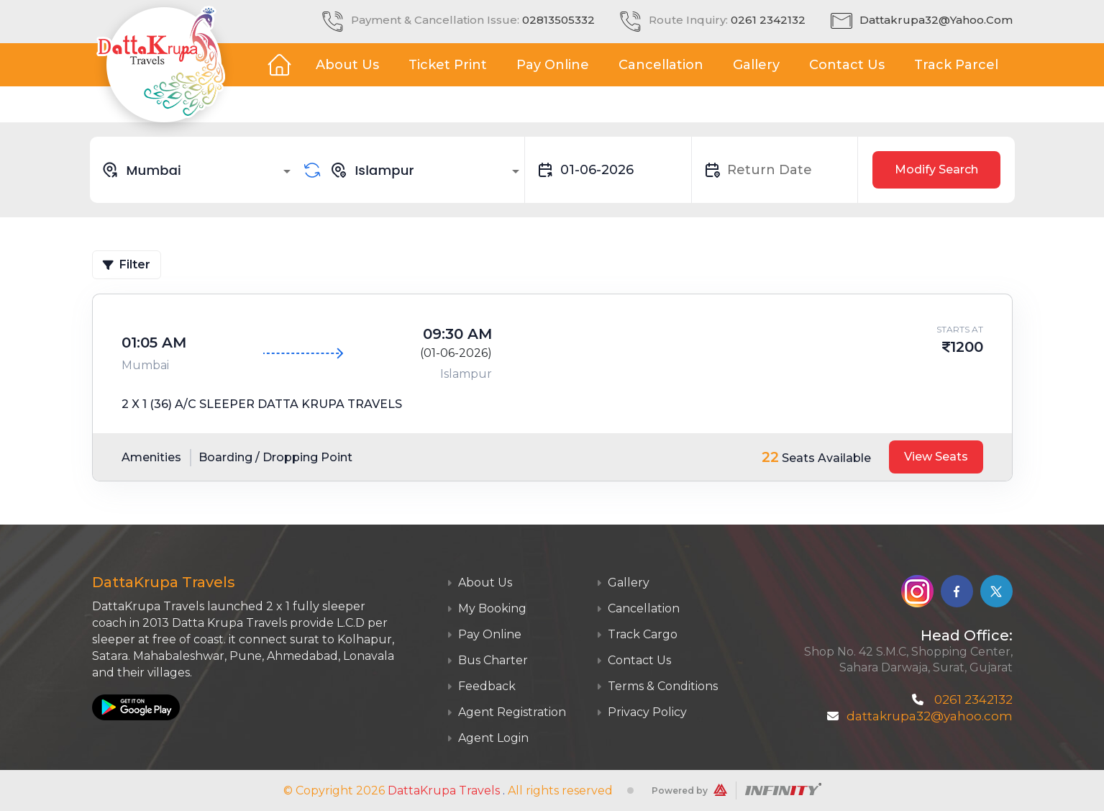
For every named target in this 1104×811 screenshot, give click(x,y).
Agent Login (488, 738)
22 (770, 457)
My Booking (486, 608)
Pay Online (552, 65)
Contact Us (847, 65)
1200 (966, 346)
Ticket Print (448, 65)
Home (279, 64)
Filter (126, 264)
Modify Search (936, 169)
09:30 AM (457, 334)
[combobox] (198, 170)
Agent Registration (506, 712)
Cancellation (661, 65)
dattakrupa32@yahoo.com (936, 20)
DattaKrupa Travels (444, 790)
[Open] (287, 171)
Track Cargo (637, 634)
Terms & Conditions (657, 686)
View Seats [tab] (936, 456)
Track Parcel (956, 65)
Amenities (151, 457)
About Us (347, 65)
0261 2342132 (768, 20)
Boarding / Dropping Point (275, 457)
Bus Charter (487, 660)
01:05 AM (154, 342)
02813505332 (558, 20)
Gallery (756, 65)
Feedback (481, 686)
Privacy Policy (641, 712)
